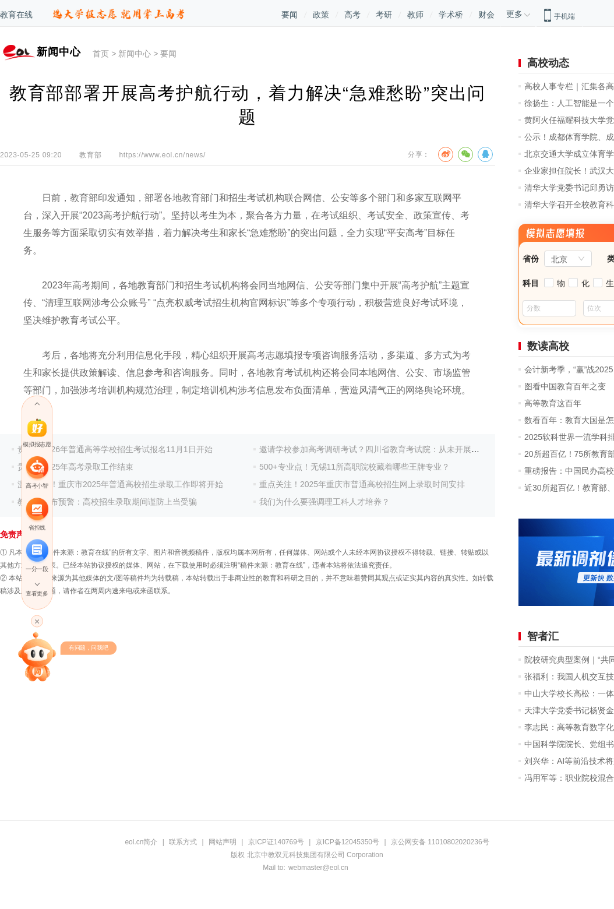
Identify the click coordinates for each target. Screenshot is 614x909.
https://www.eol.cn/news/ (162, 155)
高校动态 (548, 63)
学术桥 (451, 14)
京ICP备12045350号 (347, 842)
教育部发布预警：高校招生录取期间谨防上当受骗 (107, 501)
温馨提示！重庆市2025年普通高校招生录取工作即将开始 (120, 484)
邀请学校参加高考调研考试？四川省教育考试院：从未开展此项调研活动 (389, 449)
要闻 (289, 14)
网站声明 (223, 842)
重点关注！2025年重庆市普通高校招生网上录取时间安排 (362, 484)
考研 (384, 14)
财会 (486, 14)
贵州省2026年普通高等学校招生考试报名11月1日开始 (115, 449)
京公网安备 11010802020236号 (440, 842)
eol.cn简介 (141, 842)
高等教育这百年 (552, 403)
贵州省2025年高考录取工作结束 (75, 466)
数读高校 (548, 346)
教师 (415, 14)
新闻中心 (134, 53)
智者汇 (543, 636)
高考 (352, 14)
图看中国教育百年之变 (565, 386)
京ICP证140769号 (276, 842)
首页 (101, 53)
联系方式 (183, 842)
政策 (321, 14)
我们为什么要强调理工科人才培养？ (324, 501)
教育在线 (16, 14)
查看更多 (37, 593)
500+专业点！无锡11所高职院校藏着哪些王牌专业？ (354, 466)
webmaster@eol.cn (318, 868)
